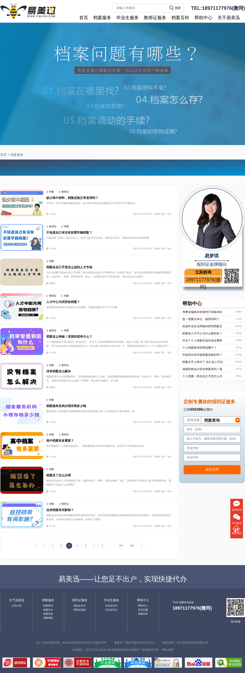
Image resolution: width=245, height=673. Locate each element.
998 (132, 545)
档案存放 (48, 613)
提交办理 (211, 469)
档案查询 (48, 605)
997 (121, 545)
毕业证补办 (111, 605)
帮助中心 (203, 17)
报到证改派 (80, 609)
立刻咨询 (203, 272)
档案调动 (48, 617)
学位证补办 (111, 609)
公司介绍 (16, 605)
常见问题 (143, 609)
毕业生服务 (127, 17)
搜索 (178, 8)
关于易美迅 (228, 17)
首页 (83, 17)
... (111, 545)
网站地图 (167, 649)
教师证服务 (155, 17)
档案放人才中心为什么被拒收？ (202, 333)
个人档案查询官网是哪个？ (199, 347)
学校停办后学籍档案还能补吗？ (202, 354)
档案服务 (102, 17)
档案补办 (48, 609)
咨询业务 (193, 420)
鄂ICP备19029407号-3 (140, 642)
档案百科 (180, 17)
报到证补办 (80, 605)
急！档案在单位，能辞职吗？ (201, 319)
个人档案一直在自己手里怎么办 (202, 376)
